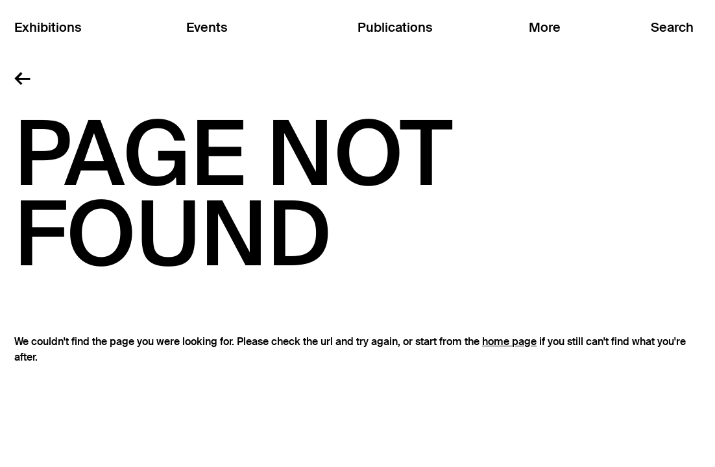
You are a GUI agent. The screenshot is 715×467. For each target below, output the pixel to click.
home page (509, 341)
